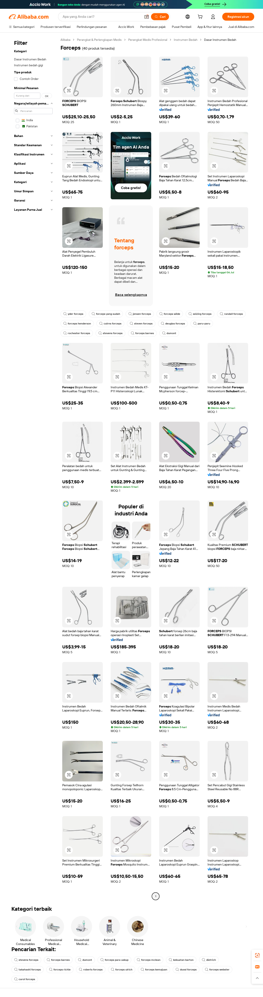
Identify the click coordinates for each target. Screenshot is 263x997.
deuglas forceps (173, 323)
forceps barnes (142, 333)
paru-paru (201, 323)
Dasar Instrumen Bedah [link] (220, 39)
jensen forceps (139, 314)
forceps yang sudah (106, 314)
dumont (169, 333)
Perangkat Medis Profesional (147, 39)
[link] (257, 955)
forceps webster (217, 969)
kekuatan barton (181, 960)
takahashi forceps (27, 969)
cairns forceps (110, 323)
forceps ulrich (121, 969)
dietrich (209, 960)
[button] (146, 16)
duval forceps (186, 969)
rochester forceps (76, 333)
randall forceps (231, 314)
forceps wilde (169, 314)
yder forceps (73, 314)
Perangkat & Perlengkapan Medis (99, 39)
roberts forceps (91, 969)
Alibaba (65, 39)
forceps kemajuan (154, 969)
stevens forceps (110, 333)
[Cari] (160, 16)
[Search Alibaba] (101, 16)
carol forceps (24, 979)
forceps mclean (148, 960)
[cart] (201, 17)
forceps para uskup (114, 960)
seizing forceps (199, 314)
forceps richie (60, 969)
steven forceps (141, 323)
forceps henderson (77, 323)
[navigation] (33, 468)
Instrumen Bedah (185, 39)
